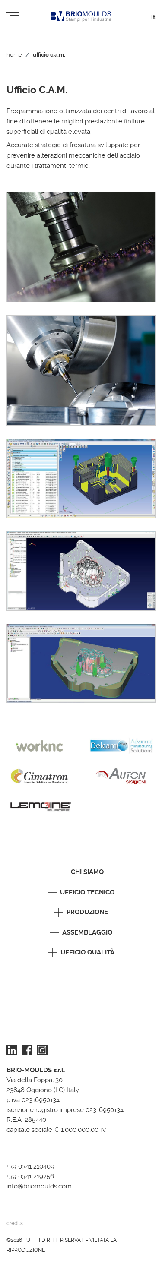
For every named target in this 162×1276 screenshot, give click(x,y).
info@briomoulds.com (39, 1186)
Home (14, 54)
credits (14, 1223)
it (153, 17)
